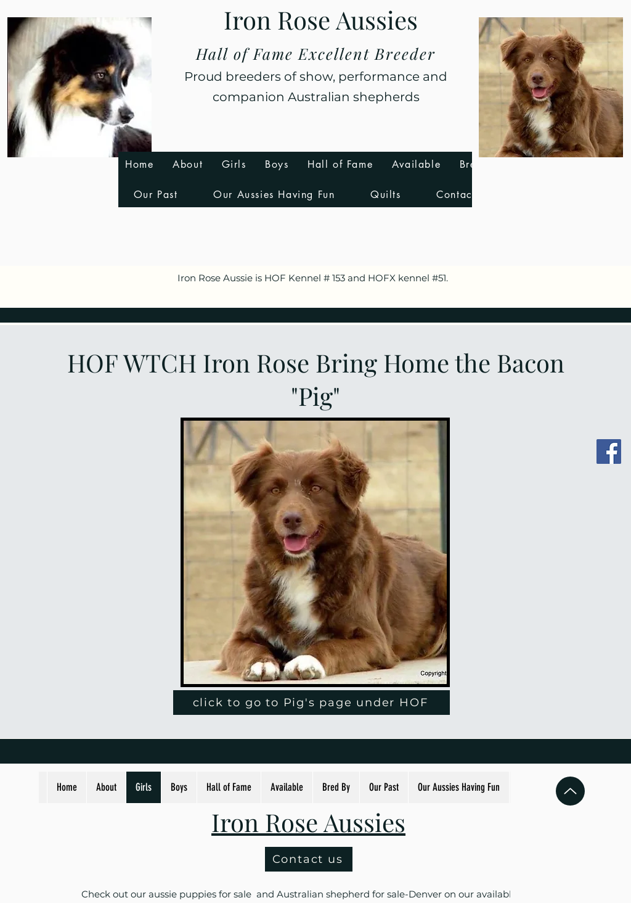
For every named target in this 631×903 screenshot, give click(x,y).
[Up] (570, 791)
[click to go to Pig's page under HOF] (311, 702)
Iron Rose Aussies (321, 19)
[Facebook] (608, 451)
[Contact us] (308, 859)
